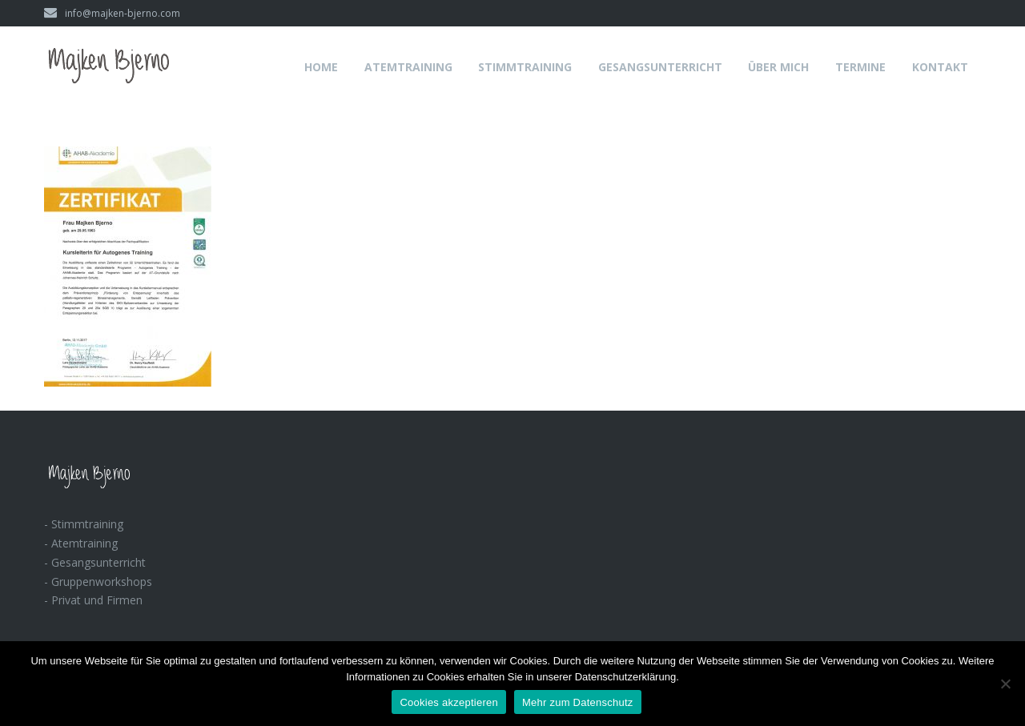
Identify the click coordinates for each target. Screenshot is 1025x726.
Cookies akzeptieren (449, 702)
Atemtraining (408, 66)
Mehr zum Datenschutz (577, 702)
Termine (860, 66)
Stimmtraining (525, 66)
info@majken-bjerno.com (112, 13)
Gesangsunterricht (660, 66)
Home (321, 66)
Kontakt (940, 66)
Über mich (778, 66)
